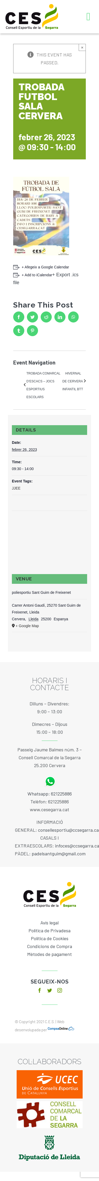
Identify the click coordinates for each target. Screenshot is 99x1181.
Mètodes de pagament (49, 954)
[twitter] (49, 990)
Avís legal (49, 922)
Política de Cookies (49, 938)
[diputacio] (49, 1133)
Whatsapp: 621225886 (49, 794)
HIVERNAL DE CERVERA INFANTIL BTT (72, 381)
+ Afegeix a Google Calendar (45, 267)
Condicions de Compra (49, 946)
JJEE (16, 488)
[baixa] (50, 1103)
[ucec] (50, 1072)
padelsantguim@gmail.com (59, 853)
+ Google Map (27, 626)
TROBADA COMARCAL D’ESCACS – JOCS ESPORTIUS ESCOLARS (43, 385)
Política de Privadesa (49, 930)
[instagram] (59, 990)
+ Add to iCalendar (37, 275)
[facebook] (39, 990)
